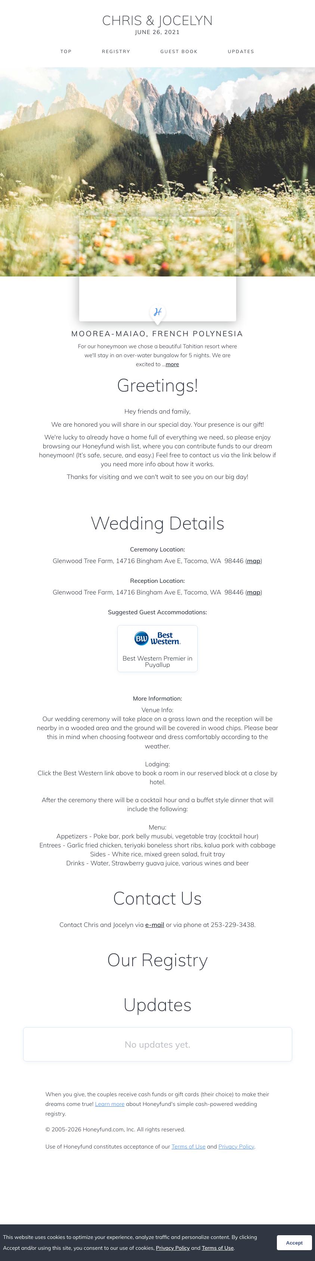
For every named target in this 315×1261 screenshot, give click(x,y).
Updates (241, 51)
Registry (116, 51)
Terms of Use (189, 1146)
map (253, 561)
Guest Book (179, 51)
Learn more (109, 1103)
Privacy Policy (236, 1146)
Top (66, 51)
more (172, 364)
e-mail (154, 925)
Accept (294, 1243)
